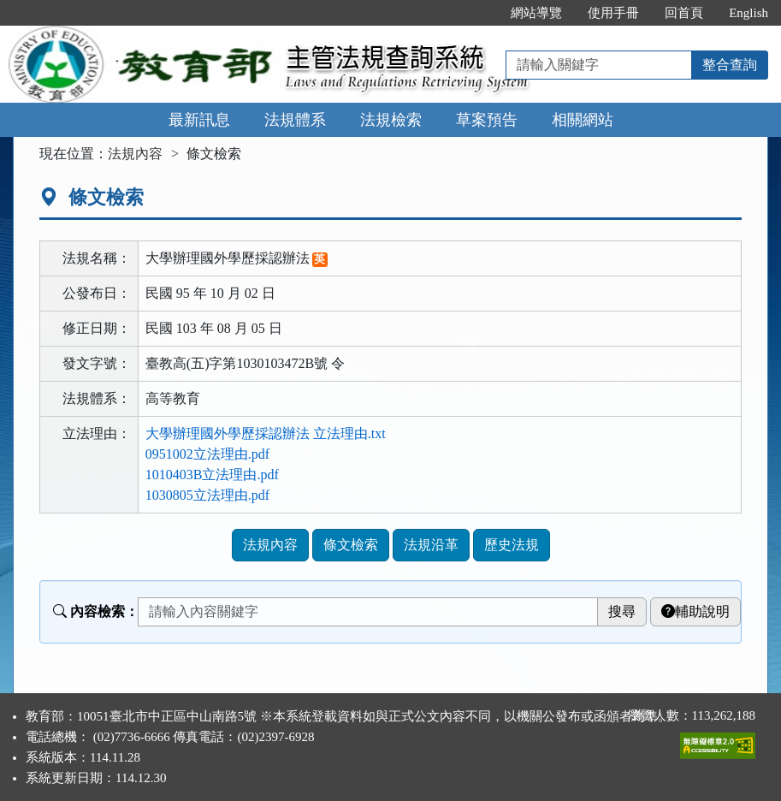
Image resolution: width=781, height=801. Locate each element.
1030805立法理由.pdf (207, 495)
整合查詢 (729, 64)
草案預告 (487, 119)
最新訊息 (199, 119)
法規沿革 (431, 544)
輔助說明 (695, 611)
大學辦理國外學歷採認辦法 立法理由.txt (265, 433)
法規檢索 (391, 119)
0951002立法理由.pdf (207, 454)
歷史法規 (511, 544)
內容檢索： (96, 611)
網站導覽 (536, 13)
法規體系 (295, 119)
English (748, 13)
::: (480, 13)
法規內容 (135, 153)
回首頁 (684, 13)
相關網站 (582, 119)
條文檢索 (350, 544)
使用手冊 (613, 13)
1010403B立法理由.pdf (212, 474)
